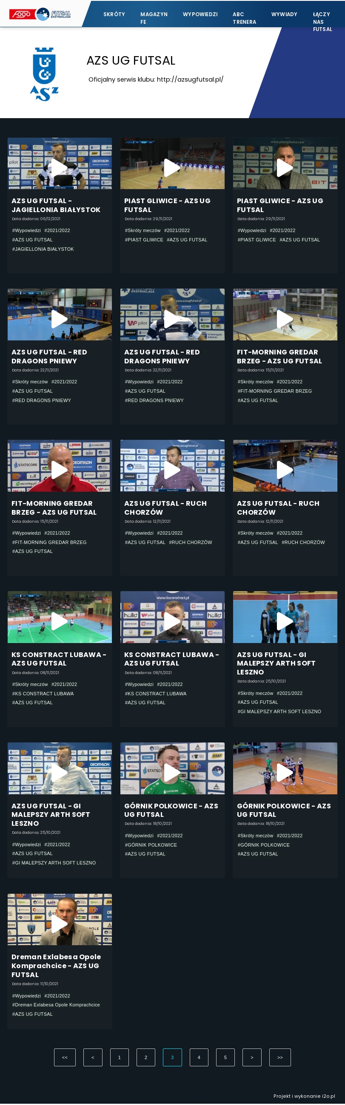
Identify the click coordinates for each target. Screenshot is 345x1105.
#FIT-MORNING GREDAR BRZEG (275, 391)
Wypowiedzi (200, 13)
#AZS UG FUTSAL (32, 240)
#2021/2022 (57, 230)
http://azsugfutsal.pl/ (190, 79)
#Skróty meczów (143, 230)
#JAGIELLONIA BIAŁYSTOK (43, 249)
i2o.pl (328, 1097)
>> (280, 1058)
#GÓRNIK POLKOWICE (151, 845)
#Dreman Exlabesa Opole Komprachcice (56, 1006)
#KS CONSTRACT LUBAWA (43, 694)
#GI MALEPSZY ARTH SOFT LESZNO (279, 712)
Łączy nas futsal (322, 17)
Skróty (114, 13)
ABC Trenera (244, 17)
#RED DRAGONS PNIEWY (41, 400)
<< (65, 1058)
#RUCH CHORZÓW (190, 542)
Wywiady (284, 13)
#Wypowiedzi (26, 230)
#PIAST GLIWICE (144, 240)
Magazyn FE (154, 17)
